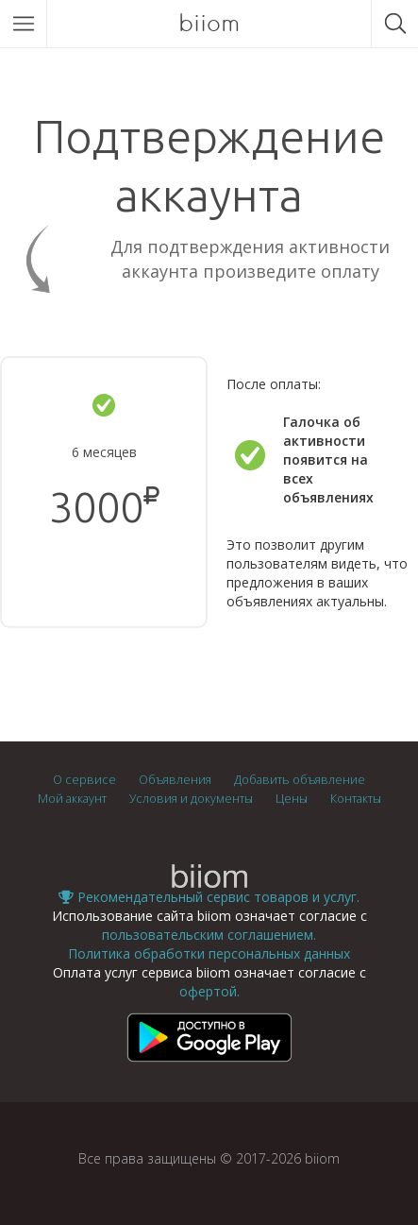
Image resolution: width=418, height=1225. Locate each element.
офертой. (209, 991)
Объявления (175, 780)
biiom (209, 23)
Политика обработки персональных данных (209, 953)
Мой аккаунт (72, 799)
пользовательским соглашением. (209, 935)
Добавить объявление (299, 780)
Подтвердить (104, 574)
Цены (292, 799)
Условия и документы (191, 799)
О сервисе (84, 780)
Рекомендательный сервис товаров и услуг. (209, 897)
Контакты (355, 799)
